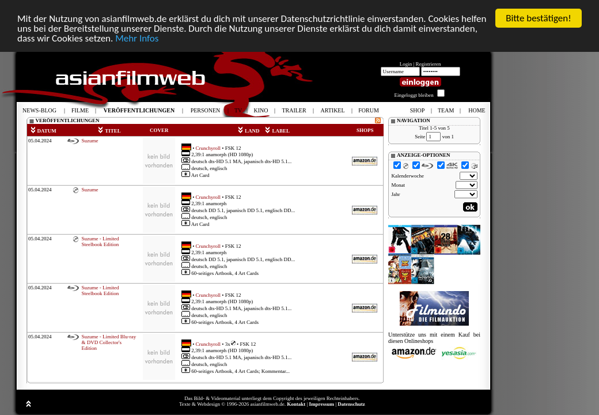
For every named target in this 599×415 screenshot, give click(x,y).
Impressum (321, 404)
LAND (248, 131)
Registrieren (428, 64)
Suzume (89, 141)
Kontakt (296, 404)
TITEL (109, 131)
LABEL (277, 131)
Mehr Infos (136, 38)
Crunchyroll (208, 147)
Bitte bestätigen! (538, 18)
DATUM (43, 131)
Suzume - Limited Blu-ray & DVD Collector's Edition (108, 342)
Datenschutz (351, 404)
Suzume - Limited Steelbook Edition (100, 241)
